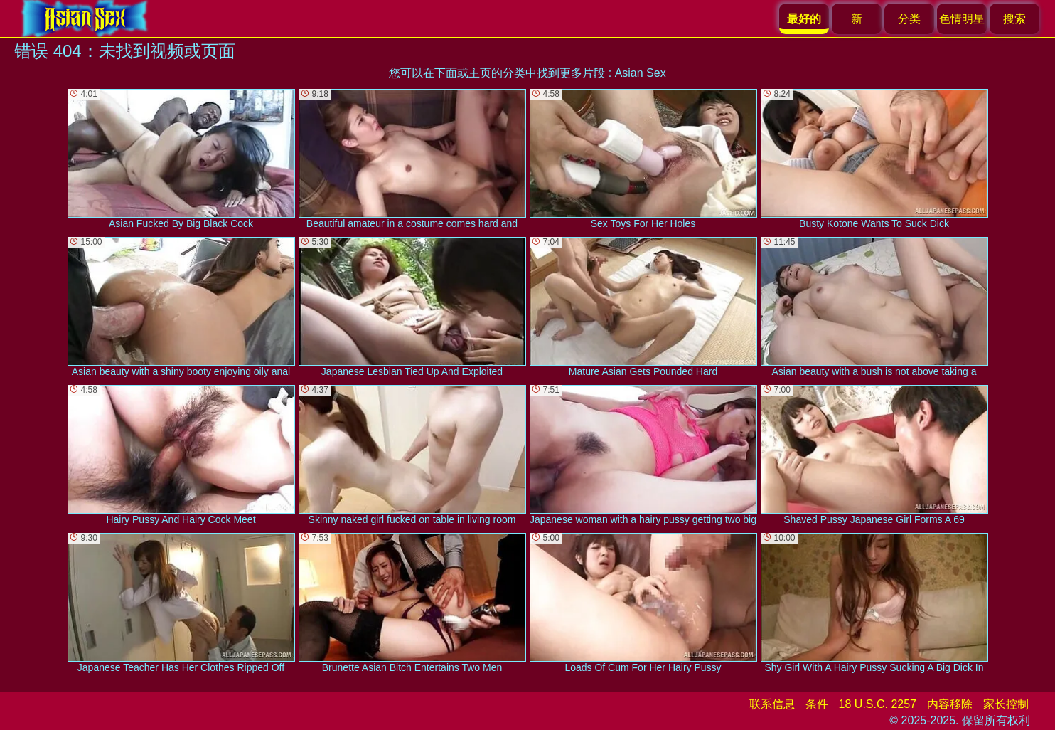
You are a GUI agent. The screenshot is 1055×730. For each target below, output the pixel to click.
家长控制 (1006, 704)
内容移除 (950, 704)
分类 (909, 19)
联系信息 (772, 704)
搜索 (1014, 19)
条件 (816, 704)
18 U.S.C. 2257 (877, 704)
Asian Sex (640, 73)
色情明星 (962, 19)
